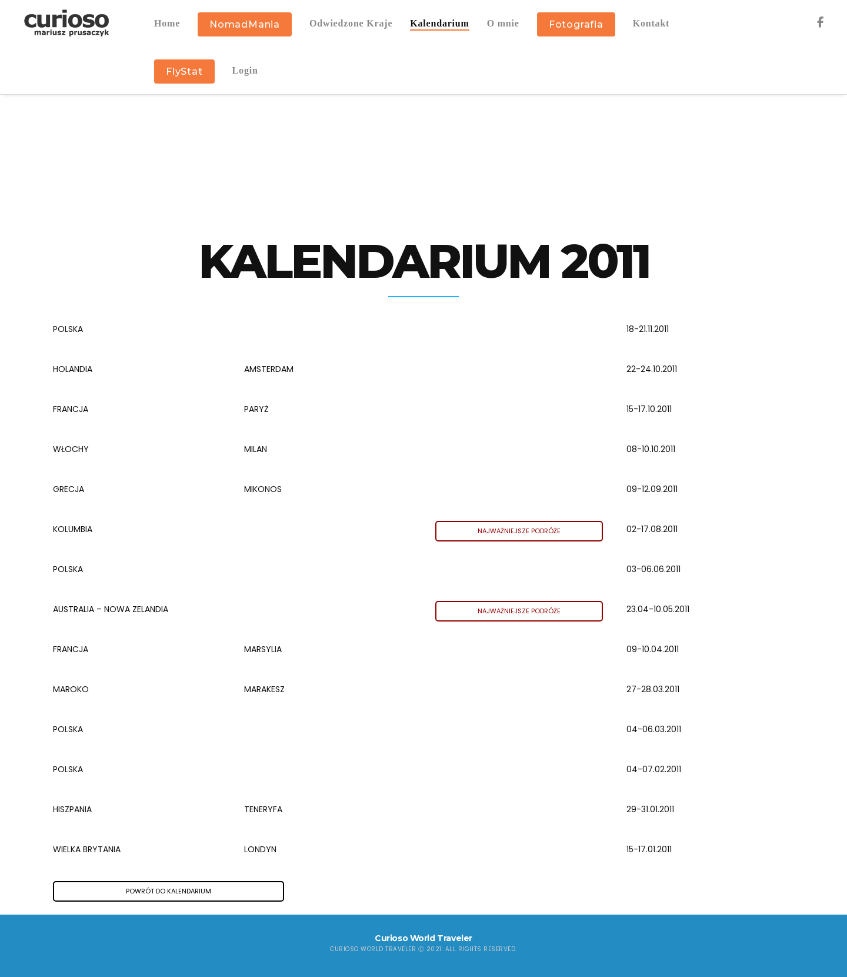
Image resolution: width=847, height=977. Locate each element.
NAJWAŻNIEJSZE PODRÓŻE (519, 531)
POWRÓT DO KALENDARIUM (168, 891)
